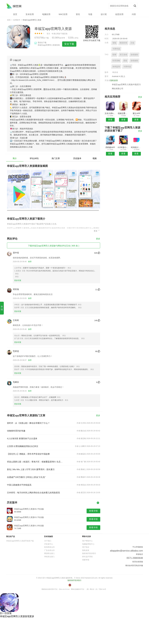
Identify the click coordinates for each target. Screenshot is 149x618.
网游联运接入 (49, 553)
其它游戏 (123, 55)
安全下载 (69, 44)
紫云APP (136, 113)
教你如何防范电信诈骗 (134, 565)
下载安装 (64, 34)
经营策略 (116, 60)
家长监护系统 (87, 557)
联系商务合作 (49, 547)
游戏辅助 (134, 55)
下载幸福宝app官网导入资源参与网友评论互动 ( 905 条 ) (53, 246)
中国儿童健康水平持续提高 (19, 485)
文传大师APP (110, 113)
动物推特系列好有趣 (16, 431)
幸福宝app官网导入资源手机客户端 (20, 541)
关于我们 (47, 541)
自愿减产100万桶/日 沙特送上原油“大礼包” (26, 477)
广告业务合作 (49, 550)
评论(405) (34, 158)
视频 (95, 158)
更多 (97, 230)
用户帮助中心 (87, 541)
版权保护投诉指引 (89, 553)
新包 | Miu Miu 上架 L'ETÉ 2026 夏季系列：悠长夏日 (31, 469)
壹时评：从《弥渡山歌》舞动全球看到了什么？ (28, 423)
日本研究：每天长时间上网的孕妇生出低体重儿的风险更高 (33, 492)
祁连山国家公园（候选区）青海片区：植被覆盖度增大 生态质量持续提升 (35, 462)
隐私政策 (114, 80)
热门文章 (56, 158)
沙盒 (132, 43)
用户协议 (85, 547)
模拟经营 (123, 43)
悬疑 (125, 60)
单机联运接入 (49, 557)
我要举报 (85, 560)
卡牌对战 (116, 49)
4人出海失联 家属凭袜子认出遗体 (22, 438)
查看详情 (93, 511)
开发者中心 (48, 544)
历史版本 (77, 158)
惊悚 (114, 55)
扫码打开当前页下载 (91, 40)
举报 (2, 308)
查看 (110, 119)
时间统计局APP (136, 147)
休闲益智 (116, 66)
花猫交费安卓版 (123, 113)
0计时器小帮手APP (123, 147)
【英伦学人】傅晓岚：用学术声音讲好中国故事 (28, 454)
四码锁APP (110, 147)
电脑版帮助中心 (88, 544)
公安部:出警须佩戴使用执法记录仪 (22, 446)
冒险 (114, 43)
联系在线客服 (137, 562)
